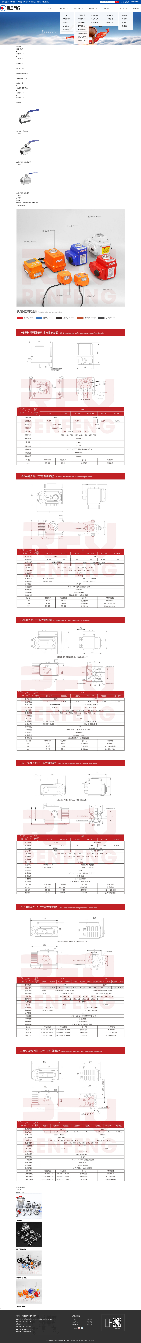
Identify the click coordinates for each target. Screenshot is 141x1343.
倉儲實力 (66, 26)
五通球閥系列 (82, 19)
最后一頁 (18, 1189)
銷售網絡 (124, 19)
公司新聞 (95, 15)
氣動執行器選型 (20, 1187)
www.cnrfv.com (26, 1331)
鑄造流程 (110, 22)
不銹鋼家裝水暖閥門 (81, 33)
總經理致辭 (66, 19)
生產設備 (110, 19)
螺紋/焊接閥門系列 (81, 37)
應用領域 (124, 22)
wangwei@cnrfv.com (28, 1329)
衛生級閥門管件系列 (22, 88)
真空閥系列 (81, 22)
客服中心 (121, 8)
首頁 (49, 8)
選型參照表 (81, 26)
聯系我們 (136, 8)
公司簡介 (66, 15)
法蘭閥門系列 (82, 40)
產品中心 (77, 8)
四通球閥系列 (82, 15)
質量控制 (106, 8)
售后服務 (124, 26)
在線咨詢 (124, 15)
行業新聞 (95, 19)
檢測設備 (110, 15)
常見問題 (95, 22)
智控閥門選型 (82, 29)
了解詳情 (18, 133)
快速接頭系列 (20, 93)
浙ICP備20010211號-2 (87, 1340)
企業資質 (66, 22)
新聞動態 (91, 8)
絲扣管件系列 (20, 97)
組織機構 (66, 29)
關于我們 (62, 8)
